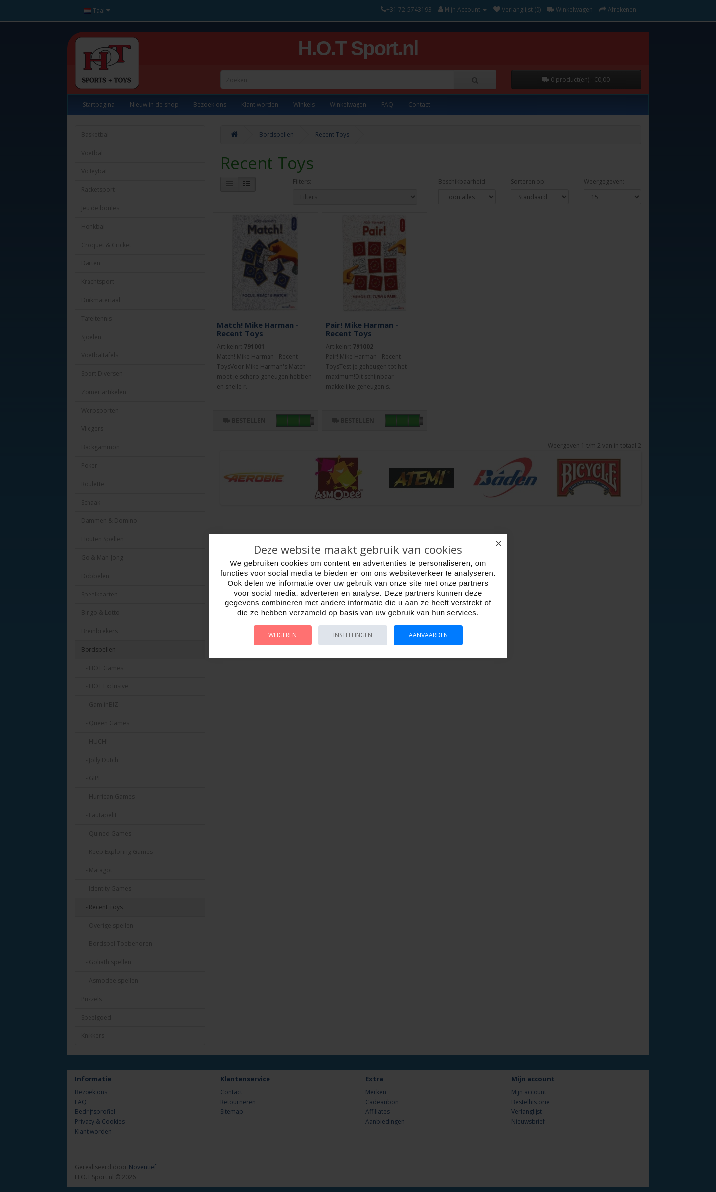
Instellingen (352, 635)
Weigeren (282, 635)
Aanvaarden (428, 635)
